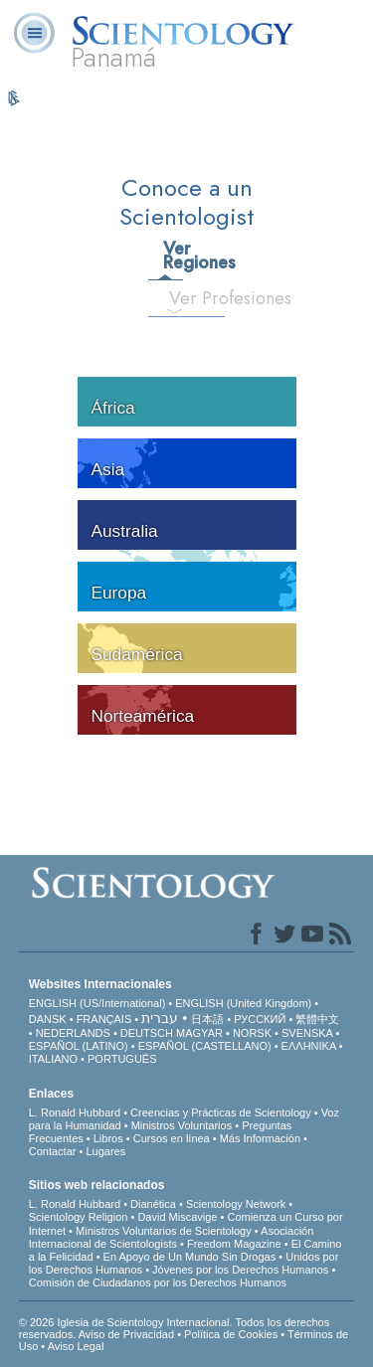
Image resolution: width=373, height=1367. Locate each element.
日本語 (207, 1019)
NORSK (252, 1033)
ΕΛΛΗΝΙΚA (308, 1046)
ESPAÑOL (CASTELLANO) (205, 1046)
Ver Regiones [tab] (172, 255)
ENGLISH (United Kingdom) (243, 1003)
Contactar (53, 1151)
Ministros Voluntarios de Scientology (164, 1231)
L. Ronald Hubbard (74, 1112)
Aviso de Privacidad (126, 1334)
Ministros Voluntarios (182, 1125)
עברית (159, 1018)
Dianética (153, 1204)
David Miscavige (177, 1217)
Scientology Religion (78, 1217)
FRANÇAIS (104, 1019)
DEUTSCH (146, 1033)
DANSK (48, 1019)
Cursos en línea (171, 1138)
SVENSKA (306, 1033)
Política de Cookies (231, 1334)
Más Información (260, 1138)
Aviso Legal (76, 1346)
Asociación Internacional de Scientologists (171, 1237)
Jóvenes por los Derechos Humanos (240, 1270)
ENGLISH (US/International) (97, 1003)
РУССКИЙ (259, 1019)
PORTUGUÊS (122, 1059)
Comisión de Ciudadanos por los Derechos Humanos (157, 1282)
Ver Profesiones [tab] (182, 298)
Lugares (105, 1151)
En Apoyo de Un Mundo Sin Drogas (190, 1257)
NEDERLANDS (73, 1033)
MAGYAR (199, 1033)
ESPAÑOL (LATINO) (78, 1046)
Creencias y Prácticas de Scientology (220, 1112)
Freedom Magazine (234, 1244)
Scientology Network (235, 1204)
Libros (108, 1138)
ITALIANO (53, 1059)
